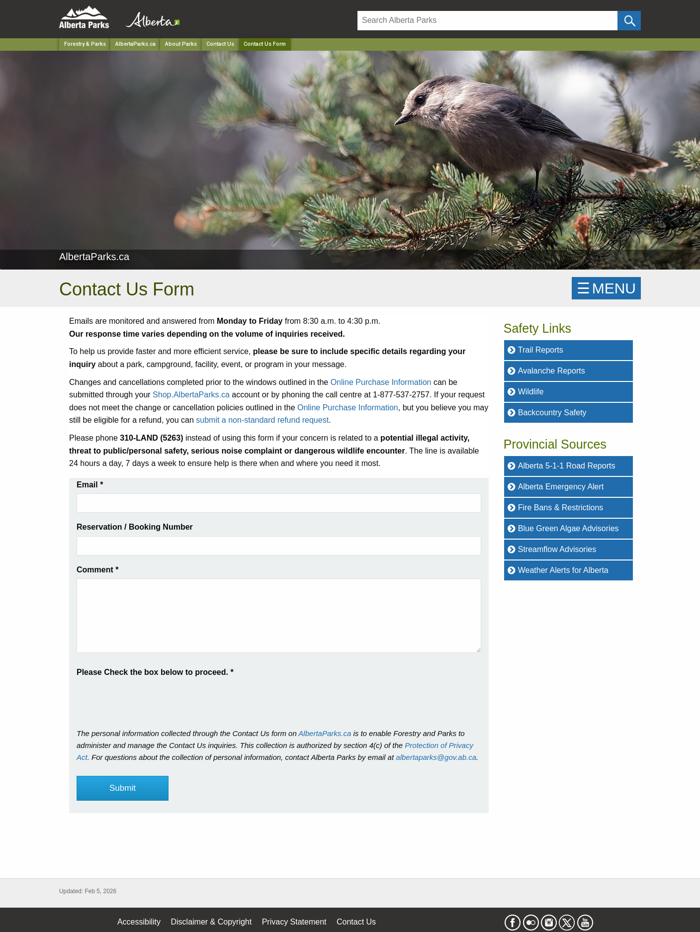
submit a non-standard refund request (262, 420)
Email (90, 484)
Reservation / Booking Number (135, 527)
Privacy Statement (294, 922)
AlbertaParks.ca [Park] (135, 44)
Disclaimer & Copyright (211, 922)
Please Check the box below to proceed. (155, 672)
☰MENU (606, 288)
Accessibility (139, 922)
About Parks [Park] (181, 44)
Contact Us (220, 44)
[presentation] (152, 698)
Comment (97, 569)
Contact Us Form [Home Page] (265, 44)
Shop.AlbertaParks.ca (191, 394)
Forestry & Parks (85, 44)
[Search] (487, 20)
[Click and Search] (629, 20)
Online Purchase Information (381, 382)
